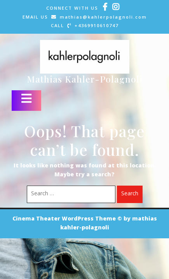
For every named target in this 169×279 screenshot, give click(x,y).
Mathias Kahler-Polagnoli (85, 79)
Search (129, 194)
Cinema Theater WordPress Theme (64, 219)
